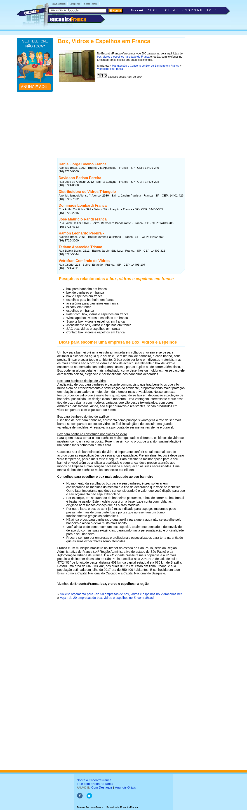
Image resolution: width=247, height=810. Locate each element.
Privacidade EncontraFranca (122, 807)
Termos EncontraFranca (90, 807)
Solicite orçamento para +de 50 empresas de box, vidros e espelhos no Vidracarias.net (121, 594)
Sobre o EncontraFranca (94, 780)
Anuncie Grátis (125, 787)
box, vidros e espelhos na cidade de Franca (123, 56)
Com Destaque (101, 787)
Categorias (75, 3)
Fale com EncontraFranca (95, 784)
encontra (68, 19)
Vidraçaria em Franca (110, 68)
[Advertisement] (121, 115)
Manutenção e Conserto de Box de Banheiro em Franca (145, 65)
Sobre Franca (90, 3)
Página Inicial (59, 3)
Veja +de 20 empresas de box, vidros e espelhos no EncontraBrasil (107, 597)
